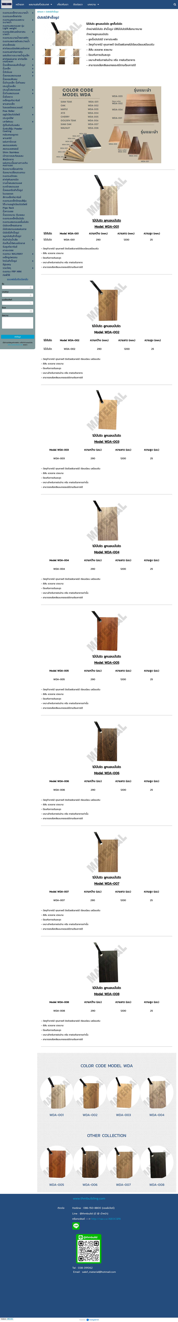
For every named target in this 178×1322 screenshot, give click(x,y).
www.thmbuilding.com (89, 1198)
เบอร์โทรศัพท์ (7, 299)
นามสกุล (5, 291)
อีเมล (4, 307)
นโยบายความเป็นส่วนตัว (15, 345)
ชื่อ (3, 284)
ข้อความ (5, 315)
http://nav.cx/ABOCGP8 (106, 1219)
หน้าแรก (40, 11)
